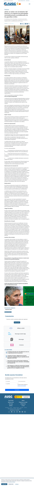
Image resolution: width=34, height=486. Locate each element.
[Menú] (29, 4)
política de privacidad (22, 385)
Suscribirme (17, 389)
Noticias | (6, 23)
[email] (23, 381)
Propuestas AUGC (8, 309)
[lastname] (10, 384)
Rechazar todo (11, 484)
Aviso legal (7, 407)
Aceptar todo (4, 484)
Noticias (6, 9)
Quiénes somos (11, 402)
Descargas (11, 403)
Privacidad (21, 407)
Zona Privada (10, 400)
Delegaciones (23, 403)
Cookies (11, 407)
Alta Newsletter (21, 0)
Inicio (23, 405)
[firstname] (10, 381)
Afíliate (27, 0)
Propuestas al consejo (23, 402)
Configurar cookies (16, 407)
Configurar (17, 484)
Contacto (25, 407)
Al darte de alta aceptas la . (22, 385)
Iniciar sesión (17, 322)
